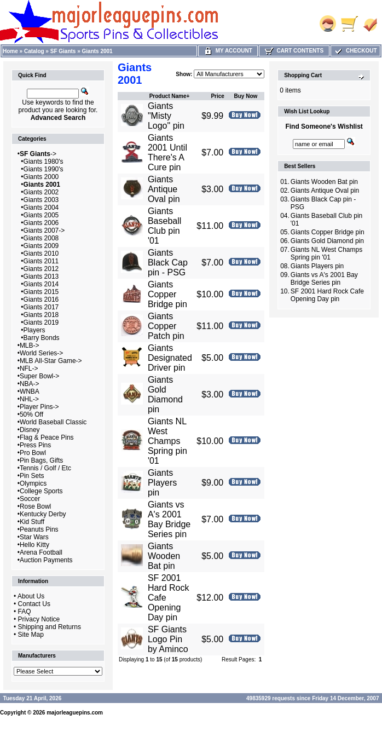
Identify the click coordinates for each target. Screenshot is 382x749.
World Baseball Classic (53, 422)
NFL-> (29, 368)
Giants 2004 (41, 207)
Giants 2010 (41, 253)
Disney (30, 430)
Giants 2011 (41, 261)
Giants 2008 (41, 238)
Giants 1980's (43, 161)
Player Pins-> (39, 407)
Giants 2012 (41, 269)
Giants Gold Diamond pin (165, 394)
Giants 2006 (41, 223)
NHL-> (29, 399)
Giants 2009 (41, 246)
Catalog (34, 51)
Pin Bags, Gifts (41, 460)
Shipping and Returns (49, 627)
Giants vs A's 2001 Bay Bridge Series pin (169, 519)
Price (217, 96)
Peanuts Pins (39, 529)
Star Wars (34, 537)
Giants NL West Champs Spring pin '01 (167, 441)
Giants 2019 (41, 322)
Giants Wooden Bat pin (164, 556)
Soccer (30, 499)
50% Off (31, 414)
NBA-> (29, 384)
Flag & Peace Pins (47, 437)
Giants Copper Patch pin (166, 326)
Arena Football (41, 552)
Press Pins (35, 445)
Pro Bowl (33, 453)
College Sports (41, 491)
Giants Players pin (162, 482)
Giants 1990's (43, 169)
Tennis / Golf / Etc (45, 468)
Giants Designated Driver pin (170, 357)
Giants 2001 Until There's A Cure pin (167, 152)
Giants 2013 (41, 276)
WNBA (29, 391)
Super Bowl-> (39, 376)
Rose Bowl (35, 506)
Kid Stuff (32, 522)
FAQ (24, 611)
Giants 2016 (41, 299)
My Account (228, 51)
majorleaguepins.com (75, 713)
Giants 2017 (41, 307)
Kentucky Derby (43, 514)
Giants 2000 (41, 177)
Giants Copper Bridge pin (167, 294)
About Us (31, 596)
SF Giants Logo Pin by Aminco (168, 639)
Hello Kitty (34, 545)
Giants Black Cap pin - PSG (168, 262)
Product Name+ (169, 96)
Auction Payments (46, 560)
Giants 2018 (41, 315)
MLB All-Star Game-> (51, 361)
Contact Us (34, 604)
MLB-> (29, 345)
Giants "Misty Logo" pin (166, 115)
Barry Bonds (42, 338)
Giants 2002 (41, 192)
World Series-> (41, 353)
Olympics (33, 483)
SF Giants (63, 51)
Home (10, 51)
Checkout (355, 51)
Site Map (31, 634)
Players (34, 330)
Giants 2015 (41, 292)
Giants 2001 (97, 51)
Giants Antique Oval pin (164, 189)
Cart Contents (294, 51)
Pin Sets (32, 476)
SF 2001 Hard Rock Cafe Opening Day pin (327, 295)
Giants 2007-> (44, 230)
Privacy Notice (39, 619)
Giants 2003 (41, 200)
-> (38, 154)
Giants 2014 (41, 284)
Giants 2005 (41, 215)
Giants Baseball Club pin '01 (164, 225)
